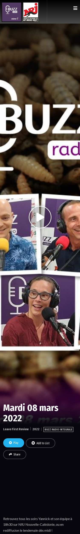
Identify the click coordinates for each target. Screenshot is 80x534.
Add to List (40, 443)
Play (13, 443)
